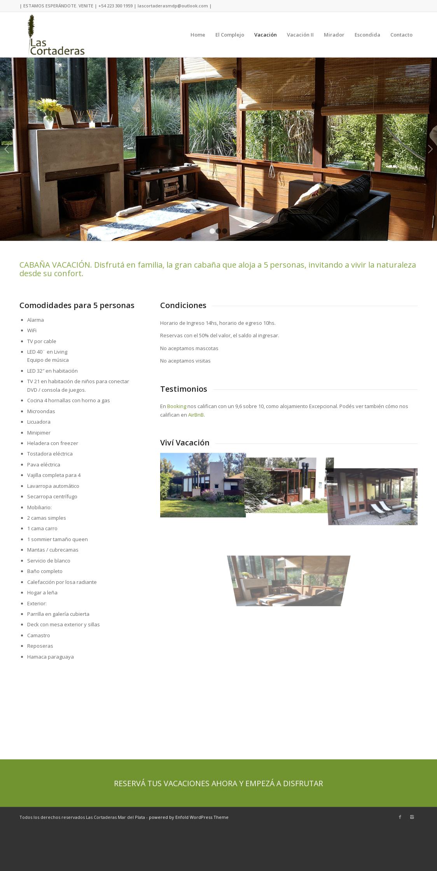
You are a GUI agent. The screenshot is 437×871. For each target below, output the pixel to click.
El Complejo (229, 34)
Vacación (265, 34)
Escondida (367, 34)
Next (430, 149)
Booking (176, 406)
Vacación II (300, 34)
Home (198, 34)
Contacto (401, 34)
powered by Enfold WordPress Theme (189, 817)
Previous (7, 149)
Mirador (334, 34)
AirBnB (196, 414)
